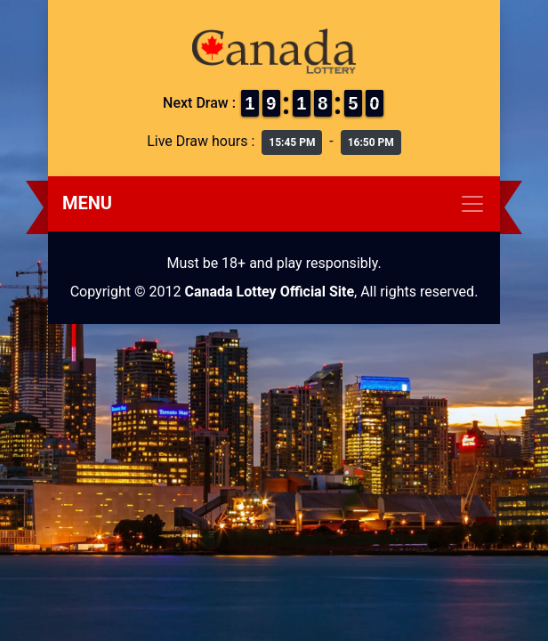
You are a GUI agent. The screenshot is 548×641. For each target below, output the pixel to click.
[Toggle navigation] (274, 204)
